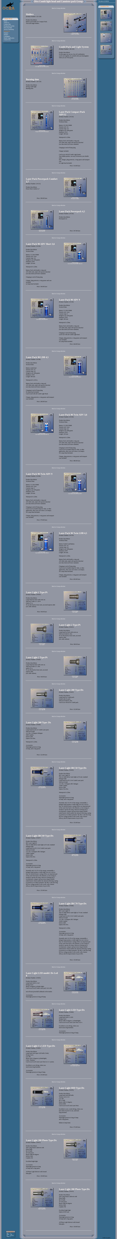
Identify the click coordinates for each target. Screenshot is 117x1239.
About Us (6, 22)
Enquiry (6, 33)
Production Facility (9, 26)
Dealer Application (9, 38)
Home (5, 21)
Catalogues (7, 36)
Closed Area (7, 40)
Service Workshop (9, 29)
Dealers (6, 34)
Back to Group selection (58, 8)
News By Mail (8, 28)
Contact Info (7, 24)
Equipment (7, 31)
